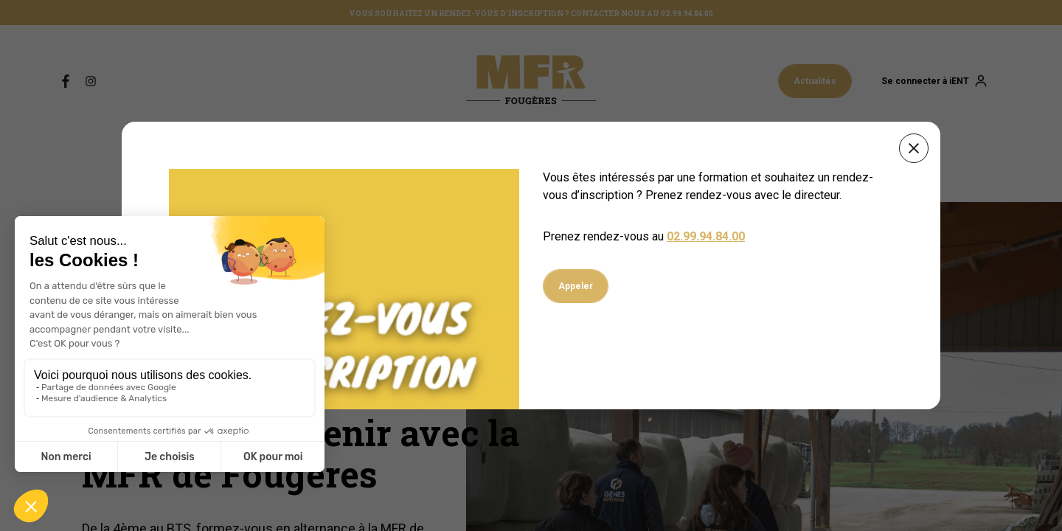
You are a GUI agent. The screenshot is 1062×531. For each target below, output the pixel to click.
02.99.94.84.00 (706, 236)
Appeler (575, 286)
